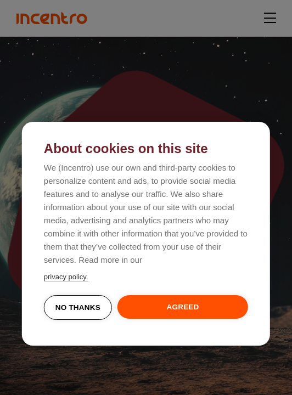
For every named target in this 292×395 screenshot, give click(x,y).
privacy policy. (66, 277)
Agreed (183, 307)
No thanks (77, 307)
